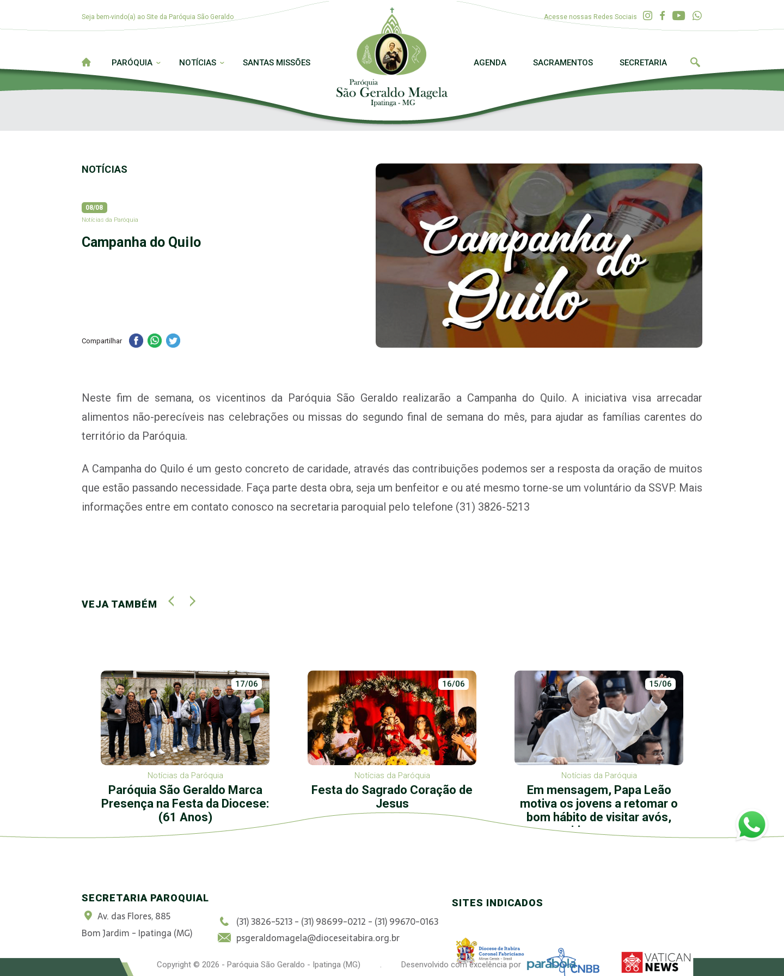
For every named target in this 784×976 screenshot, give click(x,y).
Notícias (197, 63)
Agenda (490, 63)
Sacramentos (563, 63)
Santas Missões (276, 63)
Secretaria (643, 63)
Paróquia (132, 63)
